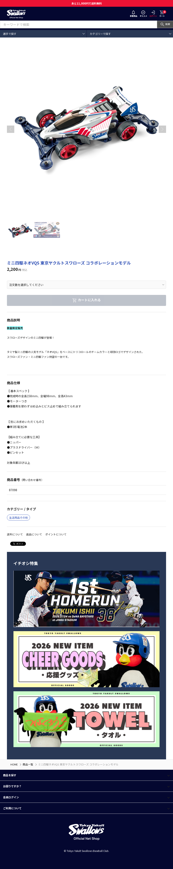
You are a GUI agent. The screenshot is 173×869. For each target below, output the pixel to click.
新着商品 (133, 14)
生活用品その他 (18, 517)
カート (162, 13)
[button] (162, 129)
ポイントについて (56, 534)
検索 (165, 24)
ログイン (153, 14)
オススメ (143, 14)
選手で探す (9, 34)
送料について (15, 534)
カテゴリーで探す (100, 34)
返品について (34, 534)
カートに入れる (86, 300)
